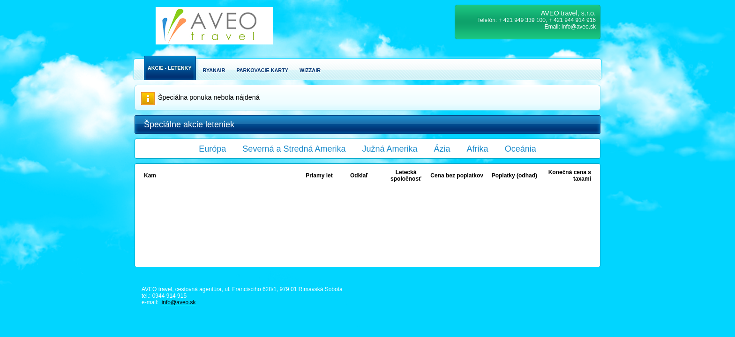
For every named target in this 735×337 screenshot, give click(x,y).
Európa (212, 149)
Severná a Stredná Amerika (293, 149)
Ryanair (214, 70)
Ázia (442, 149)
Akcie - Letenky (170, 68)
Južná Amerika (390, 149)
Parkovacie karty (262, 70)
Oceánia (520, 149)
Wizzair (310, 70)
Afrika (477, 149)
